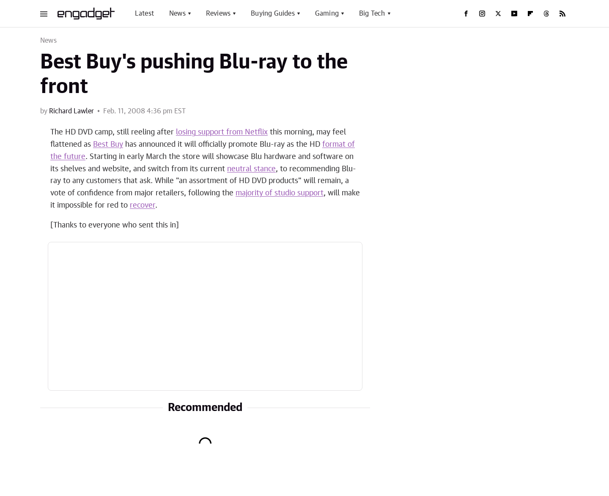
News (177, 13)
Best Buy (108, 144)
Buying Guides (273, 13)
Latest (144, 13)
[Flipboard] (530, 13)
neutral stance (251, 169)
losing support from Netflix (222, 132)
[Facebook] (466, 13)
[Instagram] (482, 13)
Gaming (327, 13)
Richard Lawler (71, 111)
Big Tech (372, 13)
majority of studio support (280, 193)
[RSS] (562, 13)
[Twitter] (498, 13)
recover (142, 205)
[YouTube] (514, 13)
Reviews (218, 13)
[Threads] (546, 13)
